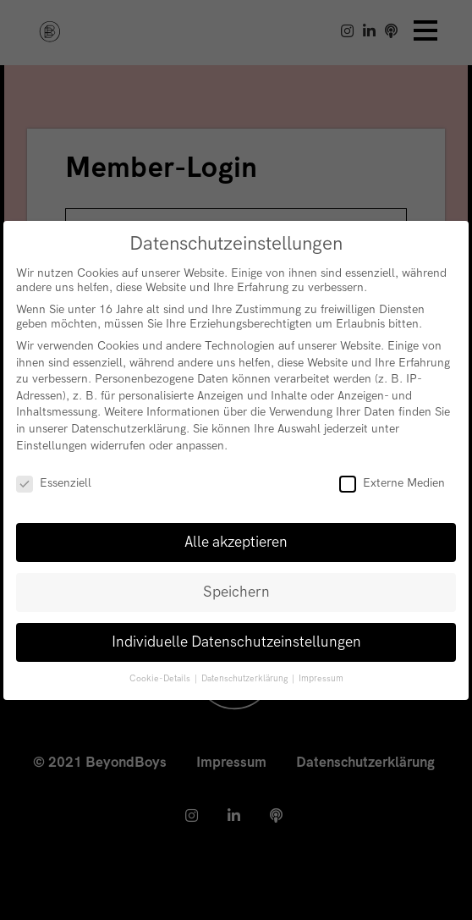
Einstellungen (51, 445)
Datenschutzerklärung (128, 428)
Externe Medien (392, 483)
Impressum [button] (321, 679)
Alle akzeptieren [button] (236, 542)
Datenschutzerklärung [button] (245, 679)
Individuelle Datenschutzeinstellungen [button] (236, 642)
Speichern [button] (236, 592)
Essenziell (53, 483)
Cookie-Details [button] (161, 679)
